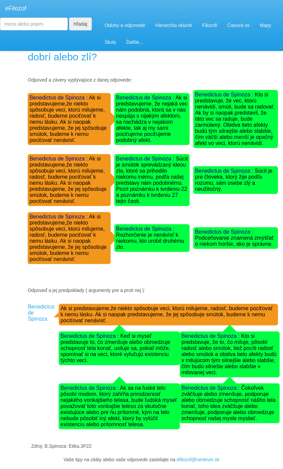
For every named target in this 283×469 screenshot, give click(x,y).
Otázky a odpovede (125, 25)
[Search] (34, 24)
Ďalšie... (134, 42)
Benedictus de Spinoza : (59, 97)
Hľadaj (80, 24)
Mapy (265, 25)
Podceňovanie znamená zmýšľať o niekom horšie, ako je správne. (234, 241)
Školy (110, 42)
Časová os (238, 25)
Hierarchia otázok (173, 25)
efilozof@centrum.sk (198, 459)
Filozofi (209, 25)
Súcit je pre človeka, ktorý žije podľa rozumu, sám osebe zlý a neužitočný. (233, 180)
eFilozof (15, 8)
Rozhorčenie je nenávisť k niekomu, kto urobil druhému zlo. (150, 241)
